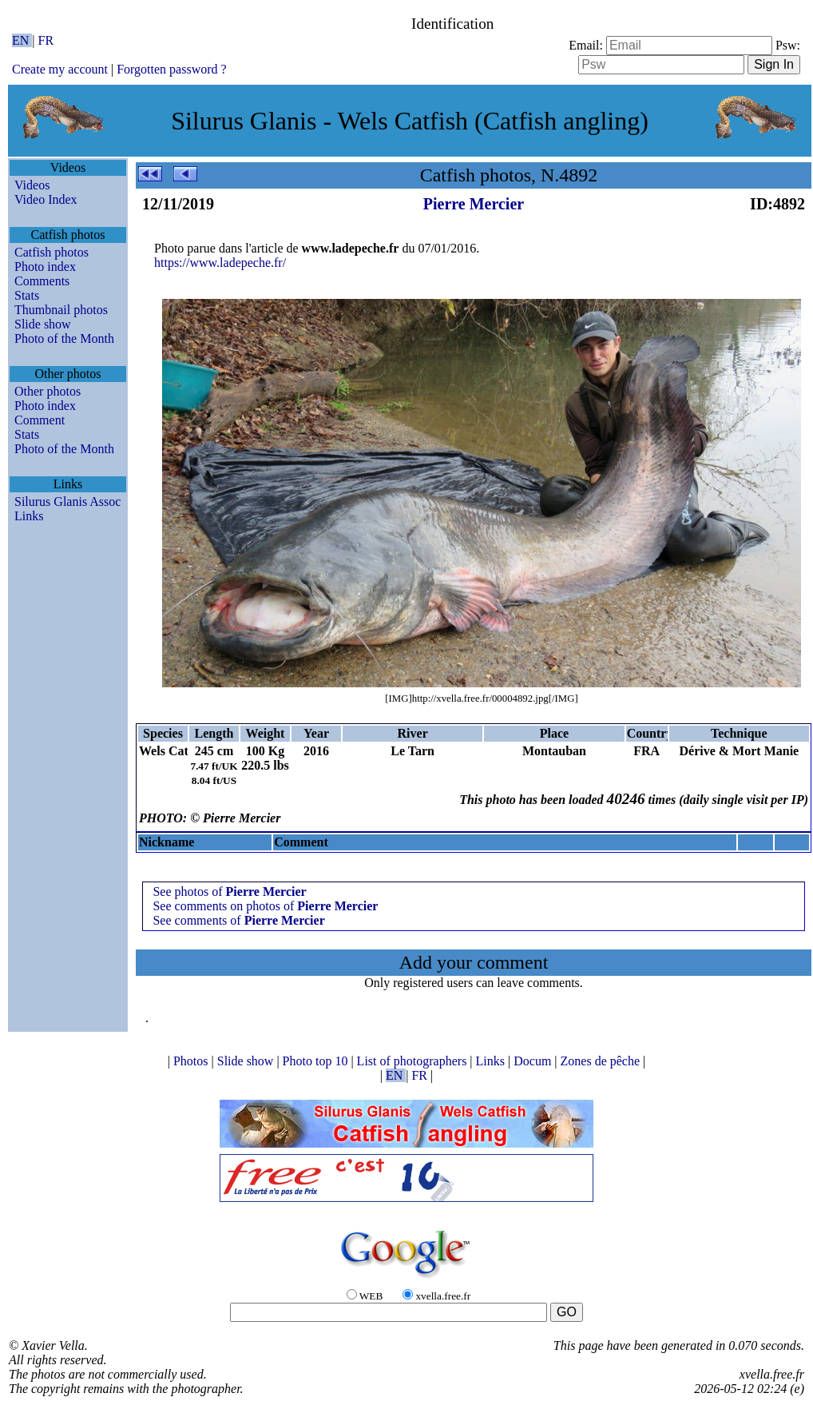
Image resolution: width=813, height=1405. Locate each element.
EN (22, 40)
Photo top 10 (317, 1061)
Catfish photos (51, 252)
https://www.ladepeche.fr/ (220, 262)
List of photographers (413, 1061)
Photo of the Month (64, 338)
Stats (26, 295)
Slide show (42, 324)
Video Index (45, 199)
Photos (192, 1061)
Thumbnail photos (61, 309)
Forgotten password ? (171, 69)
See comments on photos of (265, 906)
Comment (39, 420)
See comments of (238, 920)
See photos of (229, 891)
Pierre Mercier (473, 204)
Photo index (45, 266)
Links (28, 516)
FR (46, 40)
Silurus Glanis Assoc (67, 501)
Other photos (47, 391)
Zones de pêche (602, 1061)
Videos (32, 185)
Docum (534, 1061)
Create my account (60, 69)
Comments (41, 281)
